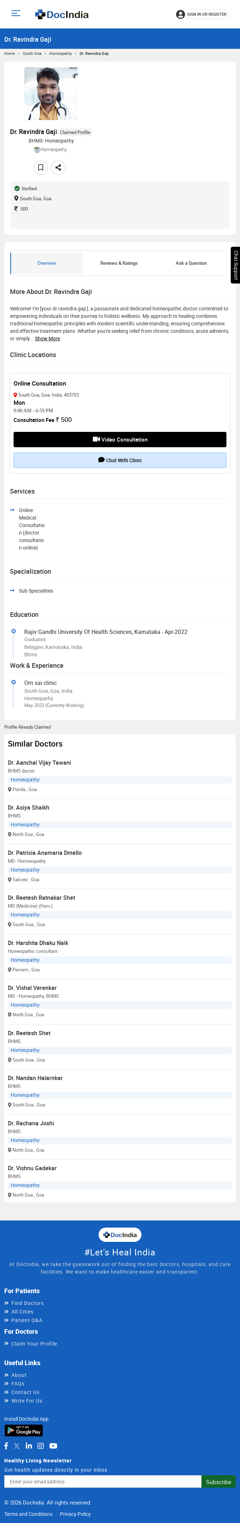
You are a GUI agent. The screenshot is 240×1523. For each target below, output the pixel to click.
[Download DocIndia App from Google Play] (23, 1429)
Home (9, 53)
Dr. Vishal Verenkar (32, 988)
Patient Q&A (26, 1320)
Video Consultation (120, 439)
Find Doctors (27, 1303)
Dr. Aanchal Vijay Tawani (39, 762)
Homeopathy (60, 53)
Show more (47, 338)
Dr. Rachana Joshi (31, 1123)
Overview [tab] (47, 263)
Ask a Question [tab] (191, 263)
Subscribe (218, 1482)
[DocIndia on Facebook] (6, 1446)
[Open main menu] (16, 14)
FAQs (18, 1383)
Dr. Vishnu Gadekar (32, 1168)
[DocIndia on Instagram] (41, 1446)
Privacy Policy (75, 1514)
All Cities (22, 1311)
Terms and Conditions (28, 1514)
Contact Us (25, 1392)
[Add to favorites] (41, 167)
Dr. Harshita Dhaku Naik (38, 943)
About (19, 1375)
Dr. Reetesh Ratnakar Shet (41, 898)
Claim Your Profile (34, 1343)
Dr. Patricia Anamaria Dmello (45, 853)
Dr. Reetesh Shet (29, 1033)
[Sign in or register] (202, 14)
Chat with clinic (120, 460)
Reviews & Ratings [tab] (119, 263)
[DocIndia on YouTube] (53, 1446)
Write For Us (26, 1400)
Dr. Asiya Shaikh (28, 807)
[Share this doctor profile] (58, 167)
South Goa (32, 53)
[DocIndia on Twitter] (16, 1446)
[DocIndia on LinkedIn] (29, 1446)
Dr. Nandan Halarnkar (35, 1078)
